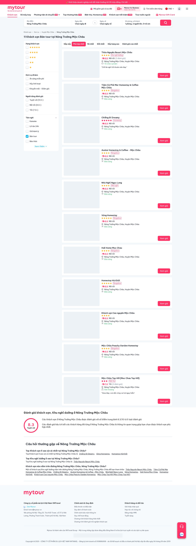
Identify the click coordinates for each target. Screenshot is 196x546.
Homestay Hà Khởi (119, 454)
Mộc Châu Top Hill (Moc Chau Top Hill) (114, 474)
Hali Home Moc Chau (149, 472)
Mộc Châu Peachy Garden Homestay (80, 474)
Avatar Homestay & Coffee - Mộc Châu (87, 472)
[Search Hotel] (165, 23)
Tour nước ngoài (142, 15)
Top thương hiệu (72, 15)
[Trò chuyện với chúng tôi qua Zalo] (181, 534)
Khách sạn (12, 15)
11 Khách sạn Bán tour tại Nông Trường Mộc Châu (54, 36)
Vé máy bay (25, 15)
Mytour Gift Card (164, 14)
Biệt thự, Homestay (95, 15)
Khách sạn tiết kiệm (120, 15)
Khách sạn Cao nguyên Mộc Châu (48, 474)
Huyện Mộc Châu (48, 32)
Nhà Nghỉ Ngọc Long (114, 472)
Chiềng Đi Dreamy (86, 454)
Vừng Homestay (103, 454)
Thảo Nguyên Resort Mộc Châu (87, 462)
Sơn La (36, 32)
